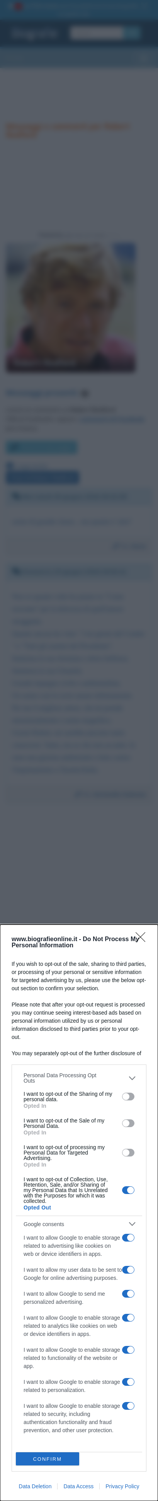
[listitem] (79, 1078)
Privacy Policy (122, 1486)
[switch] (128, 1096)
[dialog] (79, 1212)
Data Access (78, 1486)
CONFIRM (47, 1459)
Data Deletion (35, 1486)
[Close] (143, 939)
